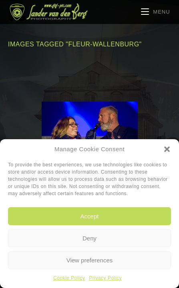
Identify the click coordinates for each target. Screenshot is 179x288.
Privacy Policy (105, 278)
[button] (167, 149)
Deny (89, 238)
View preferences (89, 260)
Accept (89, 216)
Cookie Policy (69, 278)
